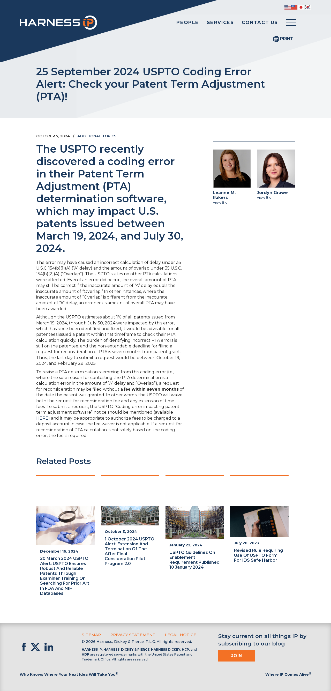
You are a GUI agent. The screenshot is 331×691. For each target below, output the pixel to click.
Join (236, 655)
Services (220, 22)
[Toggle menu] (291, 23)
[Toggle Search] (306, 23)
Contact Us (260, 22)
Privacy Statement (130, 634)
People (187, 22)
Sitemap (91, 634)
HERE (42, 418)
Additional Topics (96, 136)
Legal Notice (175, 634)
